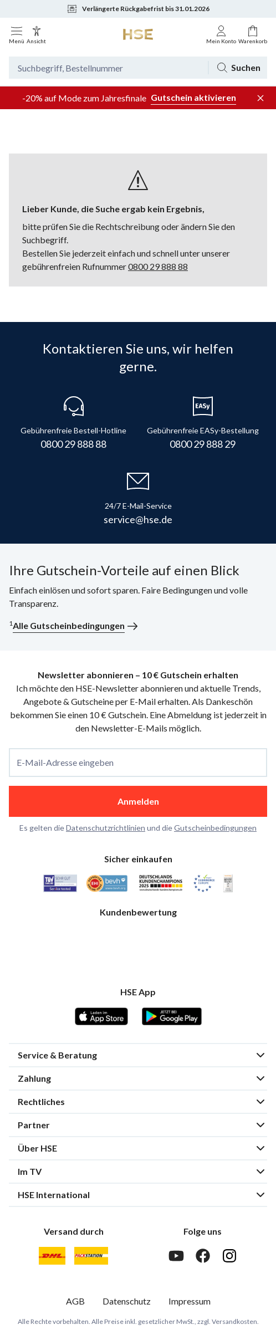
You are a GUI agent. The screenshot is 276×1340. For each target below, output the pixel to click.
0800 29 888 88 (158, 266)
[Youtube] (176, 1256)
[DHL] (52, 1256)
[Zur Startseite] (138, 34)
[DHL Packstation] (91, 1256)
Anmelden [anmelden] (138, 801)
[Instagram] (229, 1256)
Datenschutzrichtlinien (105, 827)
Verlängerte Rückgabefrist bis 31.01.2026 (138, 8)
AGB (75, 1301)
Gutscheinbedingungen (215, 827)
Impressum (189, 1301)
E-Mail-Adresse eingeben (65, 762)
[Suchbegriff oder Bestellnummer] (108, 68)
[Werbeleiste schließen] (260, 98)
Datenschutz (127, 1301)
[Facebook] (203, 1256)
